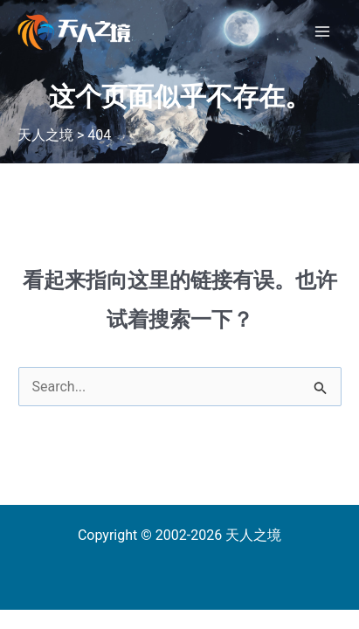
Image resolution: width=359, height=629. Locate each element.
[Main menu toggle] (322, 31)
